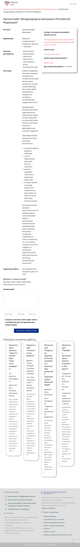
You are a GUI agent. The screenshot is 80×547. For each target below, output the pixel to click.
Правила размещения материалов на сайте (58, 535)
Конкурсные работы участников (28, 9)
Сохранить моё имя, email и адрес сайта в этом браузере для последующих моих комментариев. (21, 322)
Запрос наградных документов (54, 525)
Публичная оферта (50, 516)
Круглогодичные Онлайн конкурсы (20, 500)
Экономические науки (49, 9)
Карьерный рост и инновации (18, 509)
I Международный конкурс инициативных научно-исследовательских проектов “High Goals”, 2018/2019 (59, 42)
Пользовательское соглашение (54, 519)
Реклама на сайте (49, 532)
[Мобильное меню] (73, 4)
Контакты (47, 529)
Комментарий (9, 289)
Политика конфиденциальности (54, 522)
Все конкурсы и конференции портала (21, 496)
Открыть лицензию (48, 508)
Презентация (48, 63)
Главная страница (9, 9)
